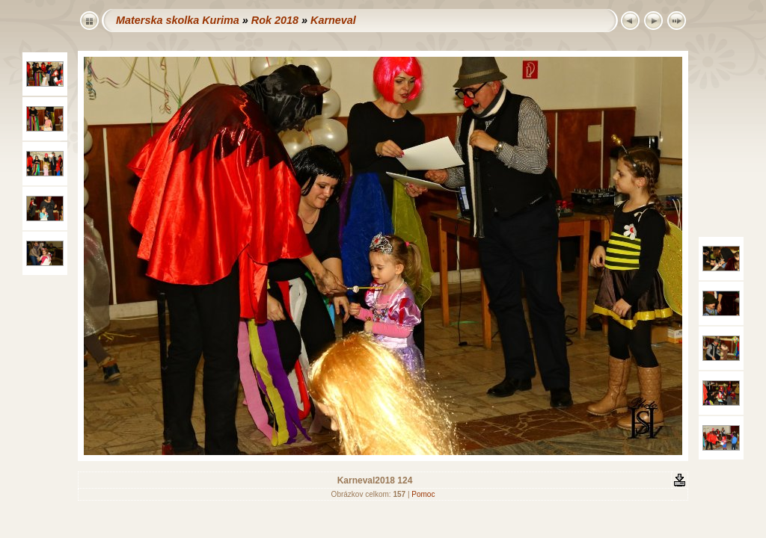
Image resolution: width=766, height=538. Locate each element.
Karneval (333, 20)
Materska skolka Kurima (177, 20)
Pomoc (423, 494)
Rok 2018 (274, 20)
